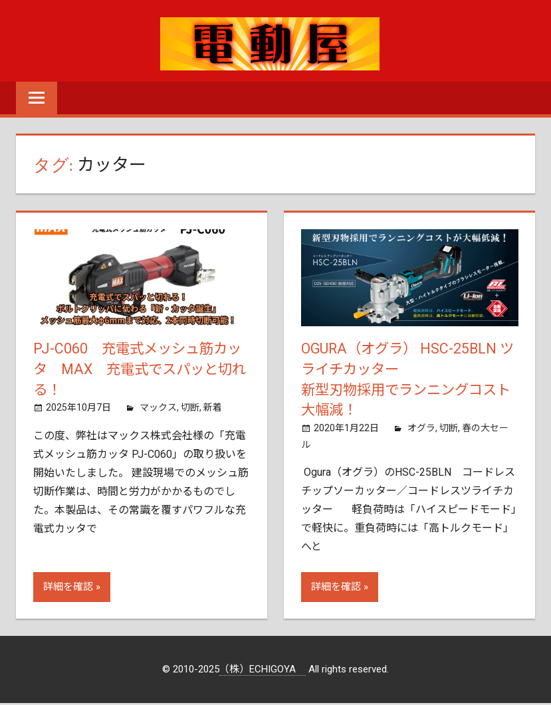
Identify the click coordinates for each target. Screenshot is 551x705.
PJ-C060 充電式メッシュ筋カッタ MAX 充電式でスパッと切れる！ (141, 369)
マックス (158, 409)
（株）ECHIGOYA (262, 672)
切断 (190, 409)
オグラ (421, 430)
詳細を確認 (68, 589)
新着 (212, 409)
